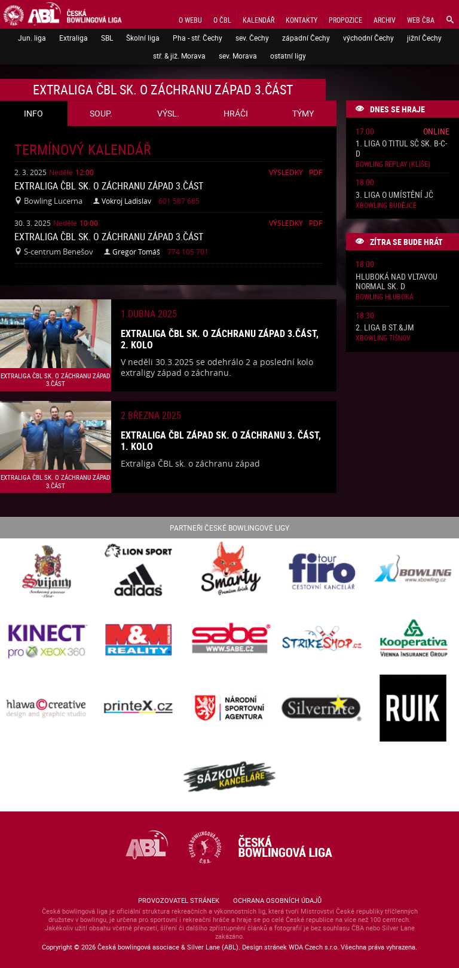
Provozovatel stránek (178, 900)
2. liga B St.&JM (385, 328)
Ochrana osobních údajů (277, 900)
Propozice (345, 19)
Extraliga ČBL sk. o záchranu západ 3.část (108, 185)
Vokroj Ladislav (126, 201)
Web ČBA (420, 19)
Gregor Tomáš (136, 251)
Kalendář (258, 19)
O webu (190, 19)
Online (436, 131)
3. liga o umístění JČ (394, 195)
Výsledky (286, 172)
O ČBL (222, 19)
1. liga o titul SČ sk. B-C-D (401, 149)
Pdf (315, 172)
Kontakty (301, 19)
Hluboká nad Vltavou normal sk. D (396, 282)
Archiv (385, 19)
